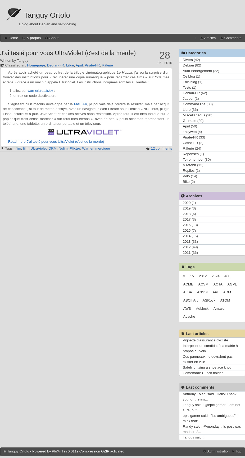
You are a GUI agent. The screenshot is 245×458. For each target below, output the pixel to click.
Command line (194, 104)
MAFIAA (80, 104)
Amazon (220, 309)
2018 (187, 214)
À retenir (189, 165)
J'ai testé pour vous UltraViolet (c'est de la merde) (68, 53)
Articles (210, 38)
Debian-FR (55, 65)
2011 (187, 253)
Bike (186, 182)
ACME (188, 284)
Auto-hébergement (197, 71)
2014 (187, 236)
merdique (102, 148)
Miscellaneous (194, 115)
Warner (87, 148)
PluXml (57, 451)
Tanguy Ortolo (47, 15)
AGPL (232, 284)
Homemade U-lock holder (203, 373)
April (79, 65)
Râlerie (107, 65)
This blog (190, 82)
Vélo (186, 176)
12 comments (161, 148)
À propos (34, 38)
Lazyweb (190, 132)
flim (18, 148)
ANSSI (202, 292)
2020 (187, 203)
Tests (187, 87)
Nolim (62, 148)
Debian (188, 65)
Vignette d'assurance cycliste (205, 340)
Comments (232, 38)
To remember (193, 159)
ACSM (203, 284)
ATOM (225, 300)
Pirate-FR (92, 65)
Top (239, 451)
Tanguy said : (193, 437)
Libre (70, 65)
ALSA (187, 292)
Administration (218, 451)
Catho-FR (190, 143)
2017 (187, 219)
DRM (53, 148)
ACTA (218, 284)
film (26, 148)
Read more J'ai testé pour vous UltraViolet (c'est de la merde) (56, 142)
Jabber (188, 99)
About (53, 38)
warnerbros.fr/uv (40, 91)
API (215, 292)
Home (13, 38)
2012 (187, 247)
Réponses (191, 154)
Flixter (75, 148)
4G (226, 276)
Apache (189, 316)
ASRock (209, 300)
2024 (216, 276)
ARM (227, 292)
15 (192, 276)
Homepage (36, 65)
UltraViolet (38, 148)
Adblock (202, 309)
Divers (188, 60)
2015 (187, 230)
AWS (187, 309)
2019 (187, 208)
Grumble (189, 121)
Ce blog (189, 76)
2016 (187, 225)
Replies (188, 171)
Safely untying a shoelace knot (207, 367)
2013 (187, 242)
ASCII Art (190, 300)
